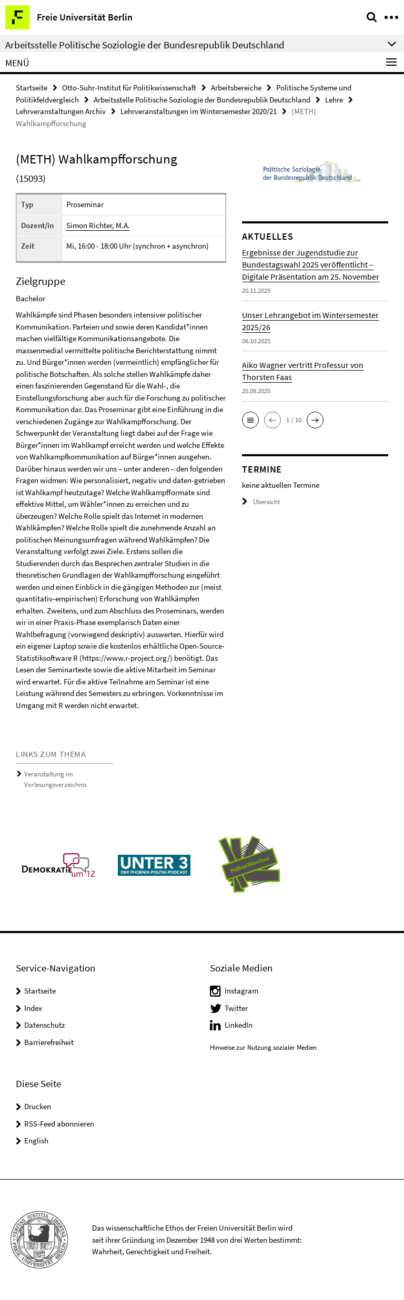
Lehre (334, 100)
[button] (250, 420)
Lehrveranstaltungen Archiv (61, 111)
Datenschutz (44, 1025)
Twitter (236, 1008)
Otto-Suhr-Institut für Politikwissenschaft (129, 88)
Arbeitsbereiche (236, 88)
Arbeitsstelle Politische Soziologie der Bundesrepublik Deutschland (202, 100)
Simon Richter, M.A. (98, 225)
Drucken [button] (37, 1106)
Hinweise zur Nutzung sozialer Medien (263, 1047)
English (36, 1140)
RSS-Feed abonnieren (59, 1124)
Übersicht (261, 501)
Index (33, 1008)
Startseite (31, 88)
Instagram (241, 991)
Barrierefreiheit (49, 1042)
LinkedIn (238, 1025)
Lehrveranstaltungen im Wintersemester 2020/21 (198, 111)
